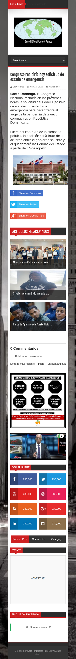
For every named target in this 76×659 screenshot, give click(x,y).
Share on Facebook (25, 193)
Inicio (41, 363)
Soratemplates (38, 627)
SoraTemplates (35, 651)
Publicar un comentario (28, 356)
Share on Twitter (23, 204)
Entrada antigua (57, 363)
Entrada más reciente (22, 363)
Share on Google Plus (27, 216)
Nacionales (54, 87)
